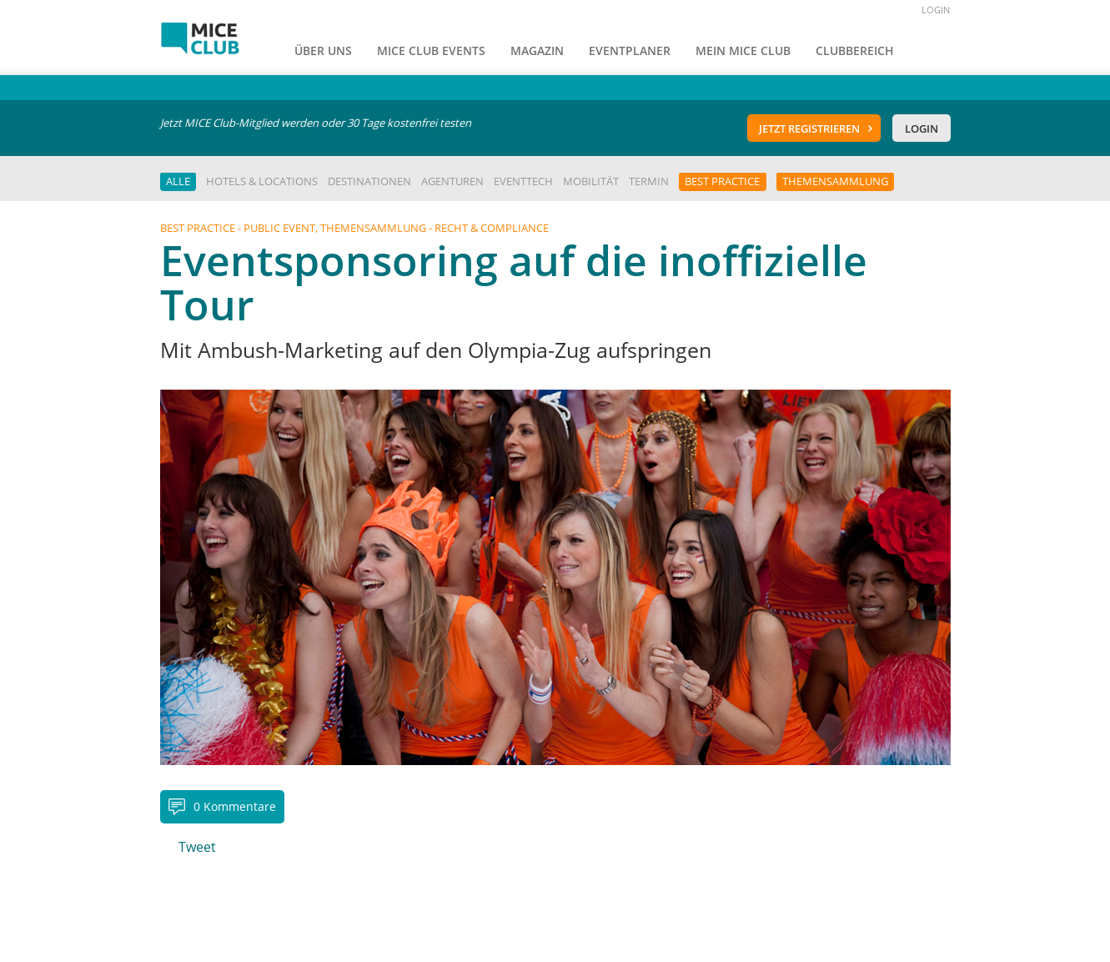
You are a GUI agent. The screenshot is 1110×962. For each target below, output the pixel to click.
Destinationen (369, 181)
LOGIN (936, 9)
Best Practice (722, 181)
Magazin (537, 50)
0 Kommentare (234, 806)
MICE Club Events (431, 50)
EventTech (523, 181)
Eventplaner (630, 50)
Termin (649, 181)
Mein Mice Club (743, 50)
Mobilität (591, 181)
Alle (178, 181)
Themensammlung (835, 181)
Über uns (323, 50)
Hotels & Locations (262, 181)
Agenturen (452, 181)
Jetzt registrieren (809, 128)
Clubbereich (855, 50)
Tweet (197, 847)
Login (921, 128)
